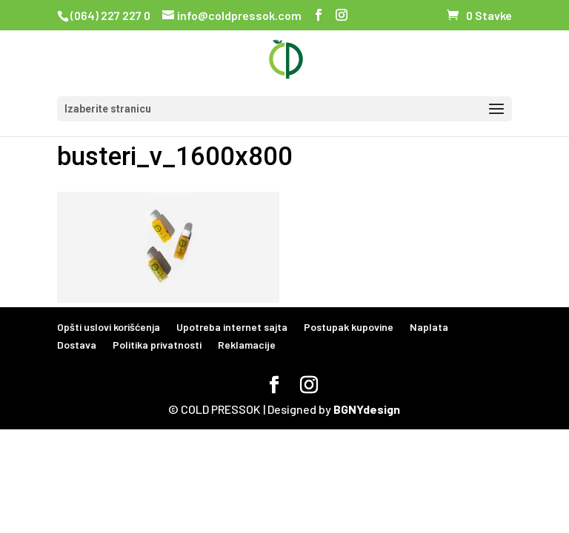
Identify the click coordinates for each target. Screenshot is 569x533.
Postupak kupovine (348, 327)
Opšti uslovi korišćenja (108, 327)
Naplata (429, 327)
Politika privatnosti (157, 344)
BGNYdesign (366, 409)
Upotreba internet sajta (231, 327)
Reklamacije (247, 344)
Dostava (76, 344)
